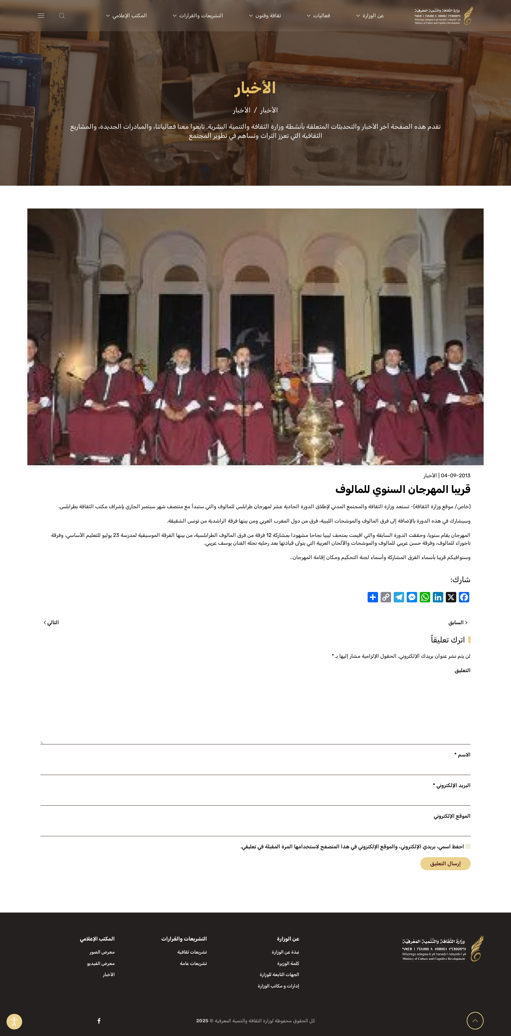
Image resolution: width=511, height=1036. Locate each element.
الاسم (462, 755)
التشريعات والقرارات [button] (198, 15)
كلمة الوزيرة (288, 963)
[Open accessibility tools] (14, 1021)
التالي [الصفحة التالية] (51, 622)
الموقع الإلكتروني (452, 816)
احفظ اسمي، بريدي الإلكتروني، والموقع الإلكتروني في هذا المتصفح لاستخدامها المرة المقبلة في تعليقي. (356, 846)
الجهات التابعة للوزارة (279, 974)
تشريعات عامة (193, 963)
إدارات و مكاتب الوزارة (278, 986)
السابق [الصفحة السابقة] (457, 622)
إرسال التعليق (445, 863)
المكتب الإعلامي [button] (126, 15)
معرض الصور (102, 952)
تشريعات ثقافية (192, 952)
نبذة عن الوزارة (285, 952)
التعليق (463, 670)
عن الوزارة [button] (370, 15)
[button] (75, 16)
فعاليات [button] (318, 15)
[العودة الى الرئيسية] (444, 16)
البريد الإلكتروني (452, 785)
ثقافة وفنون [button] (265, 15)
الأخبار (430, 475)
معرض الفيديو (101, 963)
